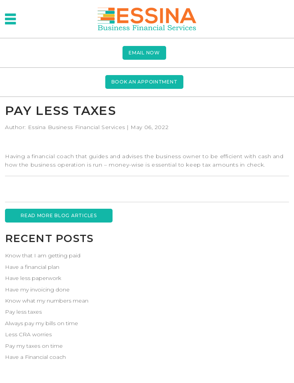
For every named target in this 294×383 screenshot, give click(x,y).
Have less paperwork (33, 278)
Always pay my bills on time (41, 323)
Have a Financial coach (35, 357)
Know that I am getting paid (42, 255)
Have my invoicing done (37, 289)
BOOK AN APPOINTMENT (144, 82)
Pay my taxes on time (34, 345)
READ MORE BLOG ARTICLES (59, 215)
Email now (144, 53)
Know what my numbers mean (46, 300)
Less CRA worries (28, 334)
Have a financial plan (32, 267)
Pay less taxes (23, 311)
